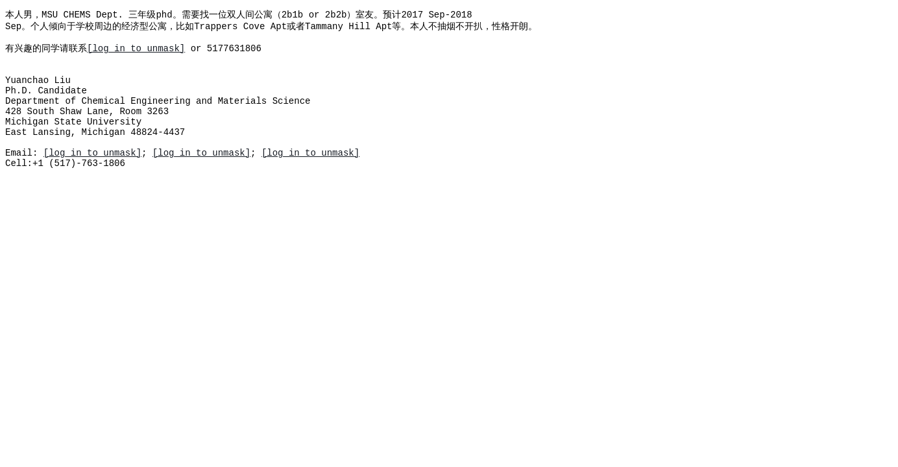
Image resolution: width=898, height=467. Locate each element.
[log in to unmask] (136, 53)
